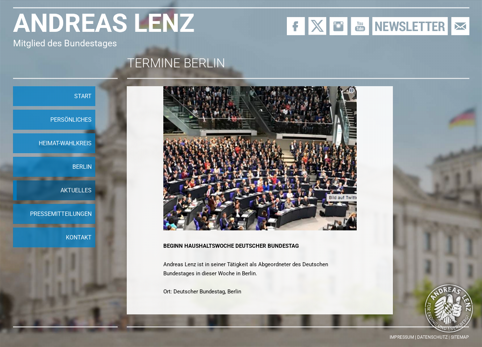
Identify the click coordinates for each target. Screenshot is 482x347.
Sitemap (460, 337)
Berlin (82, 166)
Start (83, 96)
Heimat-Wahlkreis (65, 143)
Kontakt (79, 237)
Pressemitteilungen (61, 213)
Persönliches (71, 119)
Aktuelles (76, 190)
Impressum (402, 337)
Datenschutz (432, 337)
